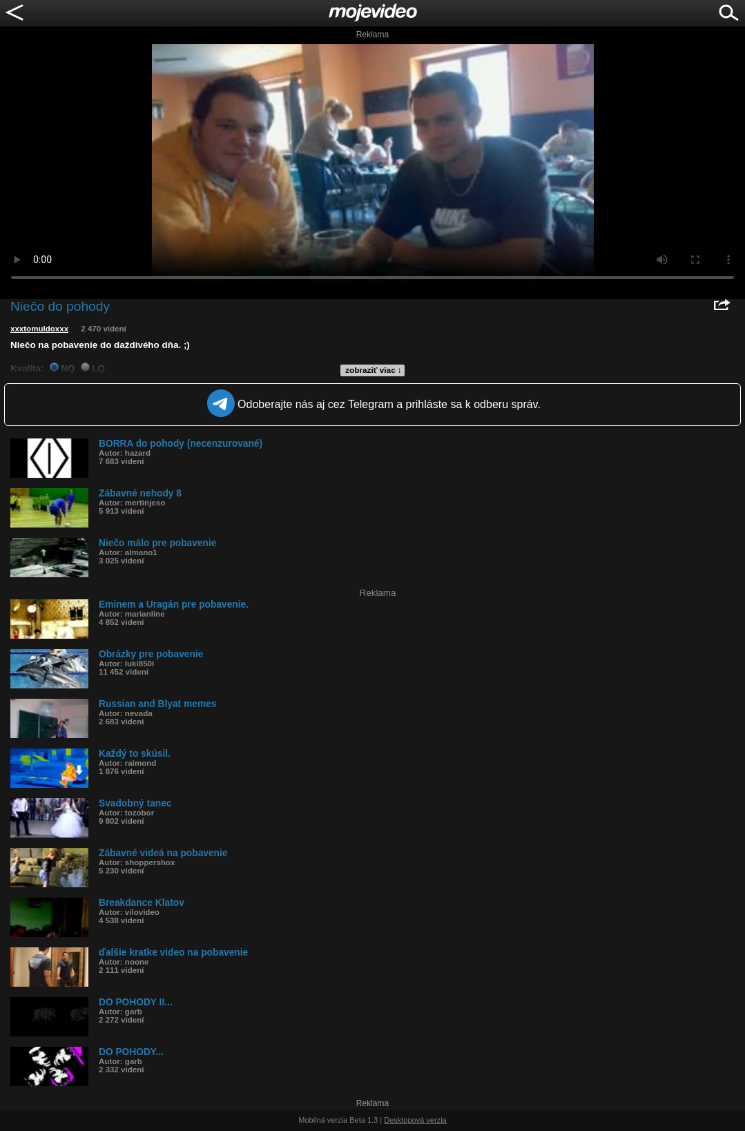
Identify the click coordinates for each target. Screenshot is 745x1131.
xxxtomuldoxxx (39, 329)
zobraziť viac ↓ (373, 370)
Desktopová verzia (415, 1120)
